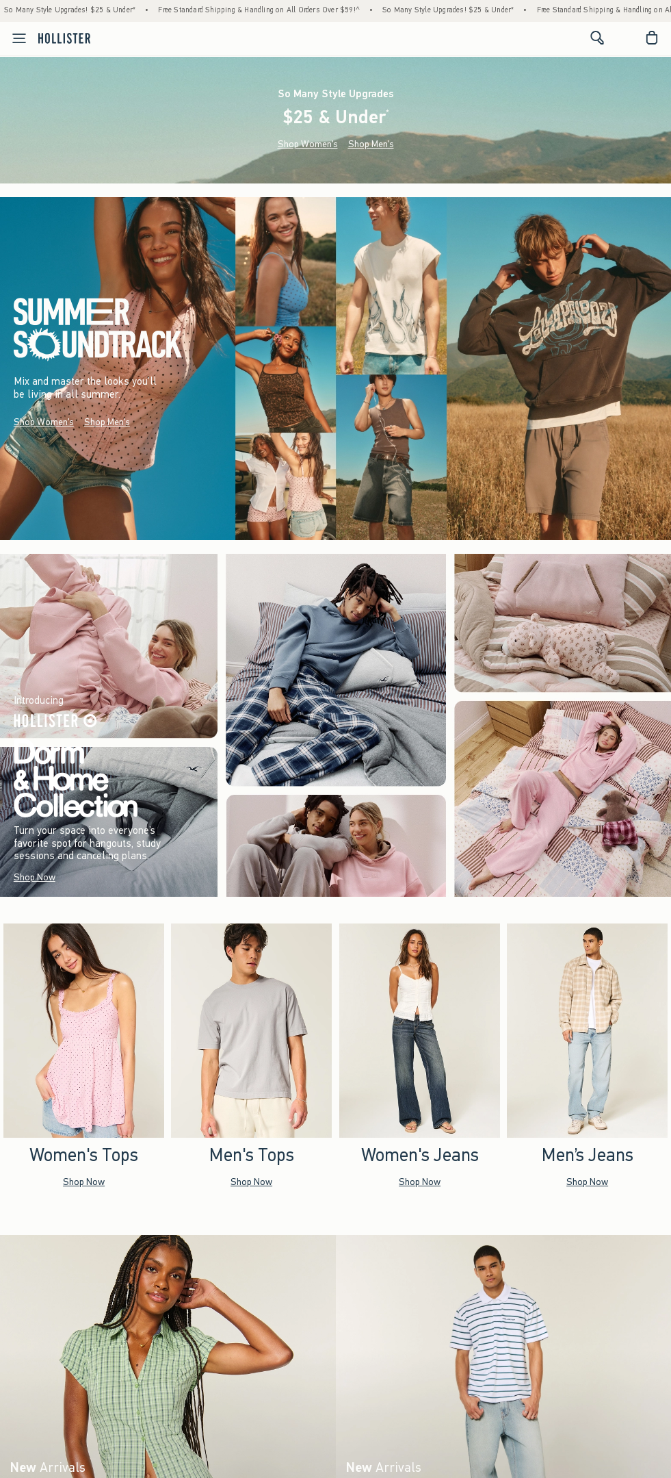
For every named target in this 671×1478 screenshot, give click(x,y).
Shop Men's (371, 144)
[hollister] (64, 37)
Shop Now (34, 877)
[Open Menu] (15, 38)
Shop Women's (308, 144)
